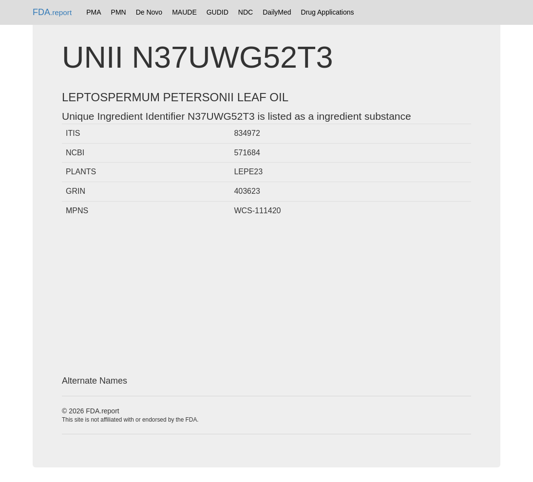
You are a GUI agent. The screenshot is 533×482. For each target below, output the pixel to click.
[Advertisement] (266, 298)
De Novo (149, 12)
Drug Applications (327, 12)
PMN (118, 12)
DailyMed (277, 12)
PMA (93, 12)
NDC (245, 12)
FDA (52, 12)
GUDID (217, 12)
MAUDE (184, 12)
